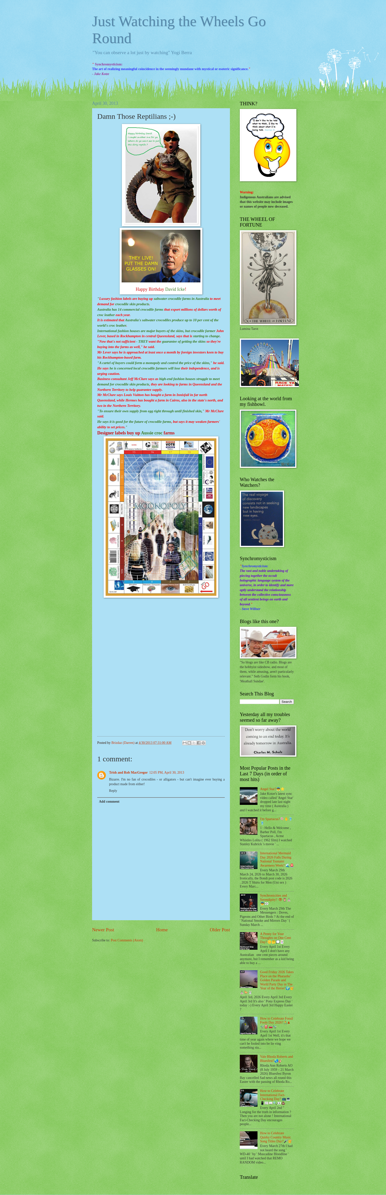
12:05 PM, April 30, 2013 (166, 772)
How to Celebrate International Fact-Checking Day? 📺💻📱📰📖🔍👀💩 (275, 1097)
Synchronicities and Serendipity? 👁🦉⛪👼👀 (275, 899)
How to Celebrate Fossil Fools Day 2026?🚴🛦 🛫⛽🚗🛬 (276, 1022)
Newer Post (103, 929)
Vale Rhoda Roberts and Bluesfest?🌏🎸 (276, 1059)
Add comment (109, 801)
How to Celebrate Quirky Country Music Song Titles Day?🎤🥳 (276, 1137)
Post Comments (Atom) (127, 940)
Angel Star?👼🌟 (272, 789)
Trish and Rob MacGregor (128, 772)
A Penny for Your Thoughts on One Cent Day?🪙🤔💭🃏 (275, 938)
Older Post (220, 929)
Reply (113, 791)
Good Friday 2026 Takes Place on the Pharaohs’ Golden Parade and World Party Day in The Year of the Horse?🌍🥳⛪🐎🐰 (267, 982)
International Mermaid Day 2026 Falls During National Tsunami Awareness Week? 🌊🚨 (277, 859)
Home (162, 929)
